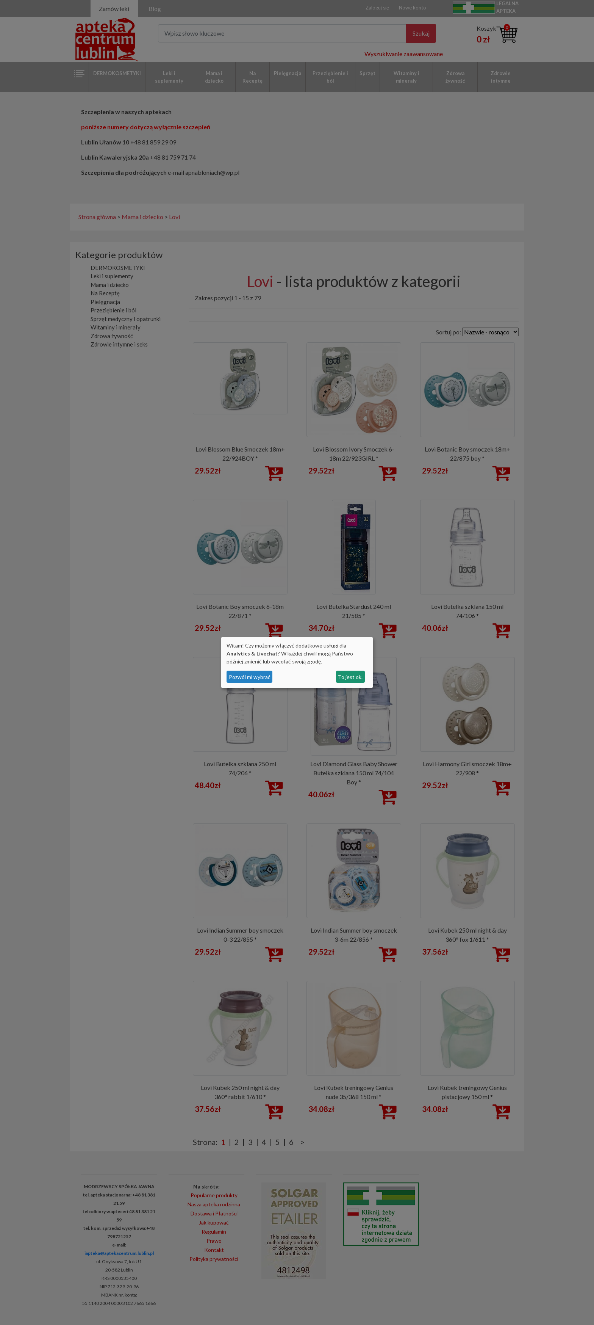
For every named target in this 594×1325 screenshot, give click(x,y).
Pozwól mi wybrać (249, 677)
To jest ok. (350, 677)
